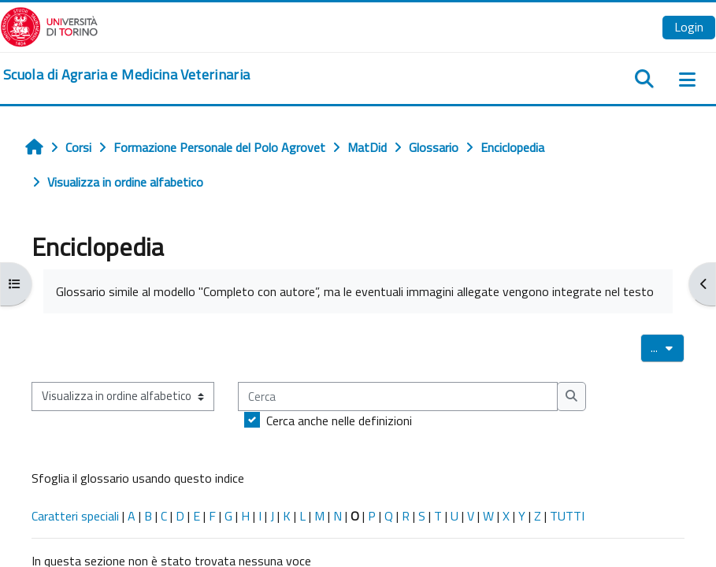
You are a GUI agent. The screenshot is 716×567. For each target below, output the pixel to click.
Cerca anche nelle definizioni (339, 420)
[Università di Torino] (49, 25)
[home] (126, 74)
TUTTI (567, 515)
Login (688, 26)
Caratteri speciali (75, 515)
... (667, 347)
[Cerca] (398, 396)
